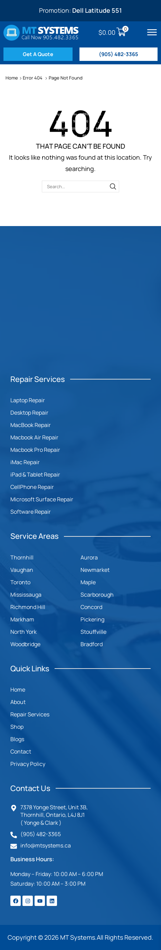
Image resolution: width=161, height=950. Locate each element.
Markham (22, 619)
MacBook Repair (30, 425)
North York (23, 632)
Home (12, 78)
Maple (88, 582)
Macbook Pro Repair (35, 449)
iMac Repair (25, 462)
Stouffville (93, 632)
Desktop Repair (29, 412)
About (18, 702)
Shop (16, 726)
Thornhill (22, 557)
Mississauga (25, 594)
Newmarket (95, 570)
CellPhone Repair (32, 487)
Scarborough (97, 594)
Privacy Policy (27, 764)
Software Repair (30, 511)
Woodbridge (25, 644)
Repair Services (29, 714)
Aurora (89, 557)
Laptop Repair (27, 400)
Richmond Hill (27, 607)
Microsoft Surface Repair (41, 499)
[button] (152, 32)
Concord (91, 607)
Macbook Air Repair (34, 437)
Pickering (92, 619)
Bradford (91, 644)
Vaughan (21, 570)
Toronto (20, 582)
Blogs (17, 739)
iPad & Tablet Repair (35, 474)
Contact (20, 751)
